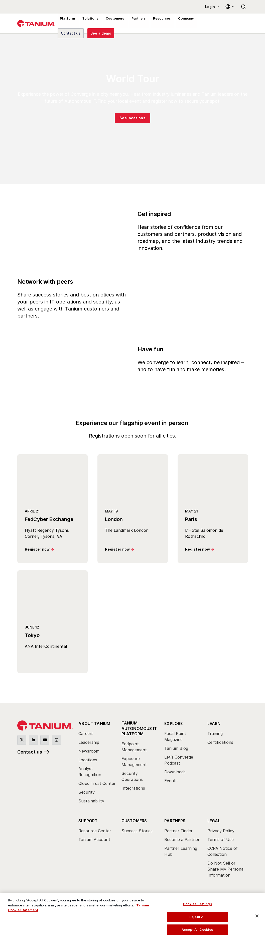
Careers (85, 733)
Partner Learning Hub (180, 851)
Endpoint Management (134, 746)
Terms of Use (220, 839)
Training (215, 733)
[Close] (256, 915)
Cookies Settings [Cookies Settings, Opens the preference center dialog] (197, 904)
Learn (214, 723)
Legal (213, 820)
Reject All (197, 917)
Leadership (88, 742)
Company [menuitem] (179, 24)
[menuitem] (97, 763)
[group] (132, 109)
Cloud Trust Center (97, 783)
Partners (175, 820)
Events (171, 780)
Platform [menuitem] (66, 24)
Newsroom (88, 751)
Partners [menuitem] (134, 24)
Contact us (29, 752)
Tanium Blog (176, 748)
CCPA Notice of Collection (222, 851)
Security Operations (132, 776)
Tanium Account (94, 839)
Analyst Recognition (89, 771)
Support (87, 820)
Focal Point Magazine (175, 736)
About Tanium (94, 723)
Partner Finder (178, 830)
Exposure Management (134, 761)
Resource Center (94, 830)
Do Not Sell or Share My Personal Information (225, 869)
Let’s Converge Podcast (178, 760)
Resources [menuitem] (156, 24)
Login (210, 7)
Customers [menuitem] (111, 24)
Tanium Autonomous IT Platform (139, 728)
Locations (87, 759)
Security (86, 792)
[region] (132, 916)
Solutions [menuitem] (87, 24)
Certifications (220, 742)
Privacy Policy (220, 830)
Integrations (133, 787)
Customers (134, 820)
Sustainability (91, 800)
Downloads (175, 771)
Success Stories (137, 830)
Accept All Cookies (197, 929)
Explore (173, 723)
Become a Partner (182, 839)
